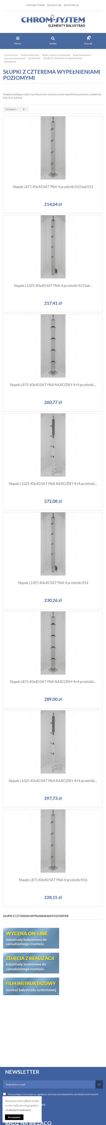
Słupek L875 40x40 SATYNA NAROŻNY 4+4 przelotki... (53, 385)
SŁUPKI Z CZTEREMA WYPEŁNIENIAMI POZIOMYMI (35, 916)
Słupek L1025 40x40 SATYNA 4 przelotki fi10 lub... (53, 285)
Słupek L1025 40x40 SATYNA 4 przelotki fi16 (53, 583)
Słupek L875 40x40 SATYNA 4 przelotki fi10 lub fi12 (53, 187)
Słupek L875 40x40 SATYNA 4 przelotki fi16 (53, 880)
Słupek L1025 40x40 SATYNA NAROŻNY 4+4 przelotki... (53, 483)
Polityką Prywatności (19, 1110)
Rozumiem (14, 1117)
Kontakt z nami (35, 5)
